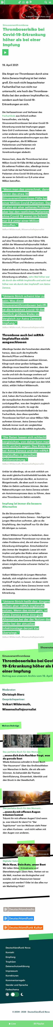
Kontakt (10, 952)
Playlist (40, 1023)
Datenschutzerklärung (18, 966)
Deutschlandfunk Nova (18, 947)
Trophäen (11, 961)
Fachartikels (8, 115)
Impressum (12, 970)
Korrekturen (12, 975)
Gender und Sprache (17, 984)
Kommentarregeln (15, 980)
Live (13, 1023)
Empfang (10, 957)
